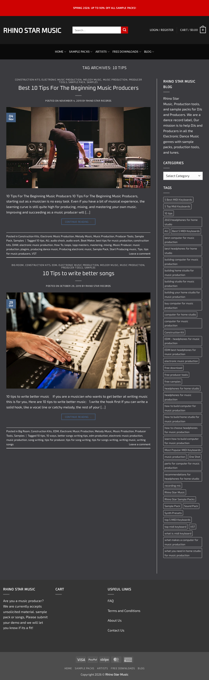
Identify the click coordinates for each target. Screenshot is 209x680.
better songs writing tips (73, 435)
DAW (15, 245)
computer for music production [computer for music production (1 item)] (176, 323)
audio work (73, 240)
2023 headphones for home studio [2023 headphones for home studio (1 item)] (181, 222)
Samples (92, 82)
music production (16, 439)
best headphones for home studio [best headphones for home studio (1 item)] (181, 250)
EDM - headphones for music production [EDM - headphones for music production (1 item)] (182, 341)
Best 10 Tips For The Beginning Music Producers (78, 88)
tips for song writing (78, 439)
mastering (96, 245)
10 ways (51, 435)
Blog (149, 52)
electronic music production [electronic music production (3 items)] (181, 361)
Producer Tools (124, 236)
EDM (54, 265)
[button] (162, 30)
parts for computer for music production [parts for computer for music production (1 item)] (182, 465)
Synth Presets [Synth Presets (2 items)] (173, 513)
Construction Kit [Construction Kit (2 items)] (174, 332)
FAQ (111, 601)
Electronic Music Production (62, 80)
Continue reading (78, 222)
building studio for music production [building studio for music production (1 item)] (179, 283)
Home (60, 52)
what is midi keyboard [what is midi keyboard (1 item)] (178, 533)
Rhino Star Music (32, 30)
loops (67, 245)
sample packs (180, 109)
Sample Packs (80, 52)
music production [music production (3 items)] (175, 456)
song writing (35, 439)
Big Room (18, 265)
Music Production (115, 80)
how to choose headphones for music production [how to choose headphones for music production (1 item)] (181, 430)
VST (34, 253)
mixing (108, 245)
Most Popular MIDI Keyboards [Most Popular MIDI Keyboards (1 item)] (183, 450)
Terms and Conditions (124, 611)
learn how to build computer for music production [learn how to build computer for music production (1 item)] (182, 441)
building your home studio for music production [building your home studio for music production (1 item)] (182, 294)
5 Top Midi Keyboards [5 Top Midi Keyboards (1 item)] (177, 206)
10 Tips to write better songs (78, 273)
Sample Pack (76, 82)
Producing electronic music (75, 249)
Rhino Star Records (98, 100)
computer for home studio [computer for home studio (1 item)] (180, 314)
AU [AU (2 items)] (166, 231)
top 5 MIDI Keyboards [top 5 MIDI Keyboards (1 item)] (177, 519)
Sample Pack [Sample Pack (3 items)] (172, 506)
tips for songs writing (105, 439)
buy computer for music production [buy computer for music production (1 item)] (179, 305)
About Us (115, 620)
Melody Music (92, 80)
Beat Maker (88, 240)
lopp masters (80, 245)
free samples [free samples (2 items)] (173, 381)
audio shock (58, 240)
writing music (127, 439)
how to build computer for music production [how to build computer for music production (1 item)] (180, 408)
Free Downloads (127, 52)
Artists (102, 52)
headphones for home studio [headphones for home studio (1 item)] (182, 388)
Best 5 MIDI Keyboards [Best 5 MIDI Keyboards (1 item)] (186, 231)
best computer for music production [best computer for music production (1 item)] (179, 240)
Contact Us (116, 630)
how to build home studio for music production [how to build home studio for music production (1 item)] (182, 419)
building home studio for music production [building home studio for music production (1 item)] (179, 272)
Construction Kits (27, 80)
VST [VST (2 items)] (192, 526)
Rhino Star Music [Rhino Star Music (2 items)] (175, 492)
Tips (140, 249)
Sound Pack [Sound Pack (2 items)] (191, 506)
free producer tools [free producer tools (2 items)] (176, 374)
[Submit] (124, 30)
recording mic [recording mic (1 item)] (173, 485)
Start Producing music (123, 249)
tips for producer (55, 439)
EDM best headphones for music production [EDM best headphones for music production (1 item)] (180, 352)
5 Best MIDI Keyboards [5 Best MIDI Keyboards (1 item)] (178, 199)
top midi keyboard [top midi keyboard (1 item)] (175, 526)
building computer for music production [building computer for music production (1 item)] (181, 261)
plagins (24, 249)
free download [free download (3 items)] (173, 367)
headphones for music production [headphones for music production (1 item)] (178, 397)
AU (47, 240)
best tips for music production (114, 240)
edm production (98, 435)
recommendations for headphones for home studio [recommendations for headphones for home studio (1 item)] (182, 476)
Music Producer (122, 245)
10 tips (40, 240)
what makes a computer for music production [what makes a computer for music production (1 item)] (181, 542)
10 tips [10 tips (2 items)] (169, 213)
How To (58, 245)
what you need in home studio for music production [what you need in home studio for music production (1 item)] (183, 553)
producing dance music (44, 249)
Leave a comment (139, 253)
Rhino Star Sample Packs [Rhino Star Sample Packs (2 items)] (180, 499)
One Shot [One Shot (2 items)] (194, 456)
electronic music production (36, 245)
